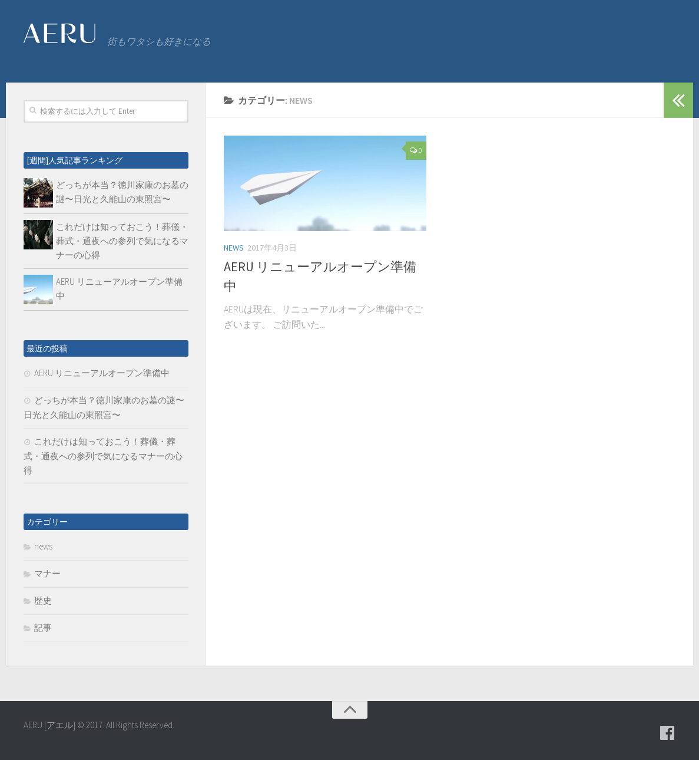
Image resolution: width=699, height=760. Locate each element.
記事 (43, 627)
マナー (47, 573)
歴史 (43, 600)
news (234, 247)
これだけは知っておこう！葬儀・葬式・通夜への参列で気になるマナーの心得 (122, 241)
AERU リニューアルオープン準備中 (102, 373)
